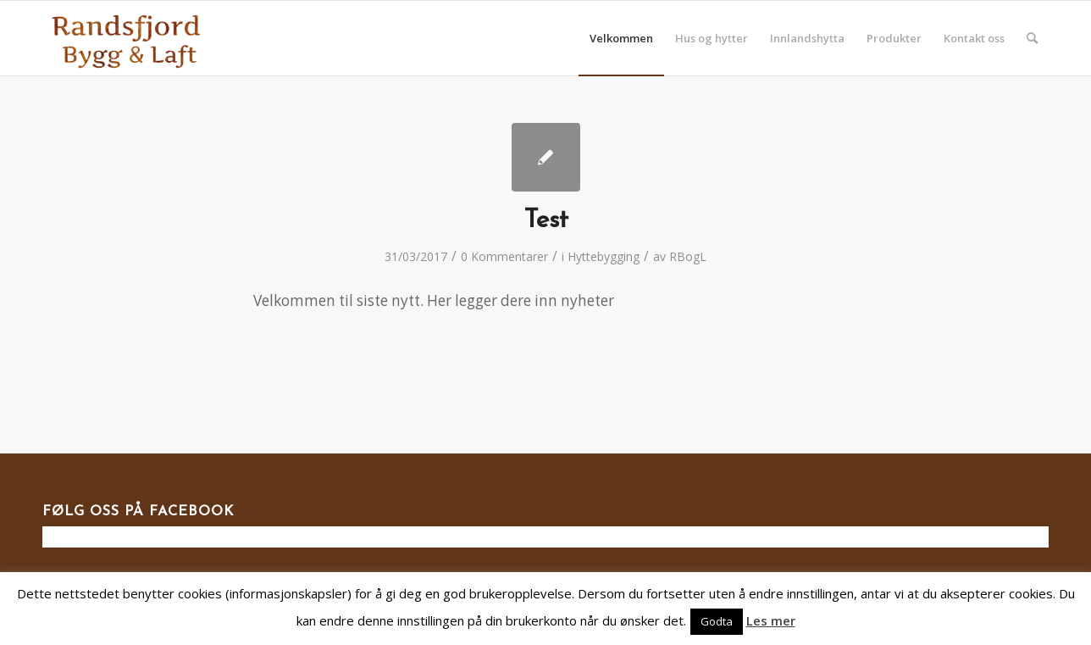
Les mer (770, 620)
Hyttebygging (604, 256)
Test (545, 221)
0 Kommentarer (504, 256)
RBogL (687, 256)
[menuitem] (621, 38)
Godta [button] (717, 621)
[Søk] (1032, 38)
